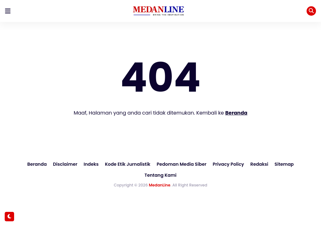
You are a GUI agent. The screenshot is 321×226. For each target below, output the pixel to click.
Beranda (236, 112)
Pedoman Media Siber (162, 164)
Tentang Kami (295, 164)
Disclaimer (48, 164)
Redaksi (239, 164)
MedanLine (160, 173)
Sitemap (263, 164)
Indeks (73, 164)
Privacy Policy (208, 164)
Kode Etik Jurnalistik (109, 164)
